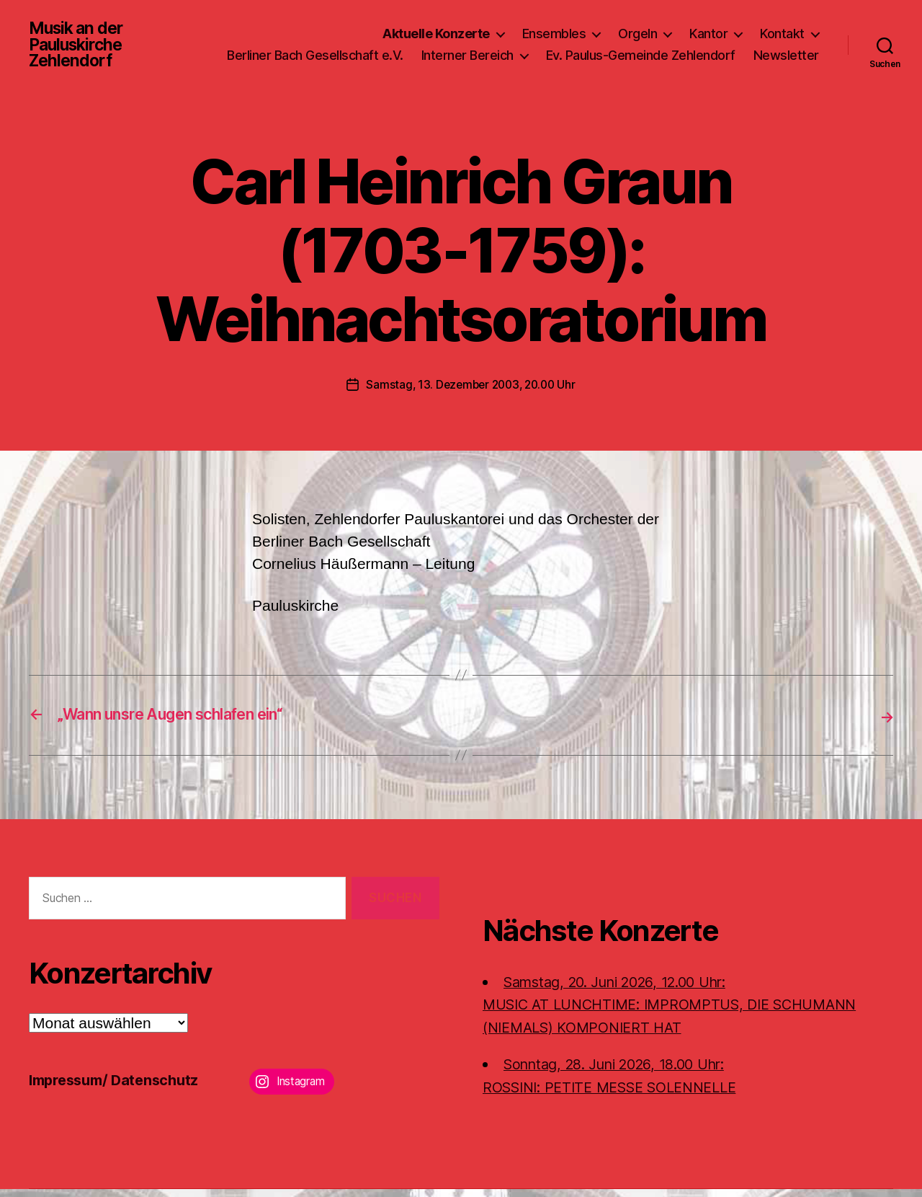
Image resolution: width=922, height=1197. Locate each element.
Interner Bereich (551, 49)
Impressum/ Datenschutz (119, 1088)
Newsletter (786, 70)
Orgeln (637, 27)
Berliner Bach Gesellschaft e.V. (398, 49)
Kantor (708, 27)
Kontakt (782, 27)
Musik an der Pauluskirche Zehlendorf (79, 49)
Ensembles (554, 27)
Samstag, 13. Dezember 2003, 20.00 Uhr (471, 394)
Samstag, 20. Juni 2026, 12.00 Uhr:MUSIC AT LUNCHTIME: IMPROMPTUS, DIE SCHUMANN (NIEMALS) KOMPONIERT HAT (682, 1012)
